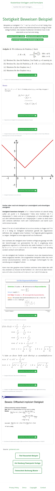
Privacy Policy (14, 488)
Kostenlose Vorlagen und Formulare (27, 2)
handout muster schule (16, 36)
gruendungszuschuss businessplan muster (27, 40)
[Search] (27, 7)
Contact (43, 488)
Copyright (33, 488)
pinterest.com (14, 449)
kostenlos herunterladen (27, 75)
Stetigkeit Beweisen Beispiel (27, 19)
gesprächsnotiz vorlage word (37, 36)
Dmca (24, 488)
